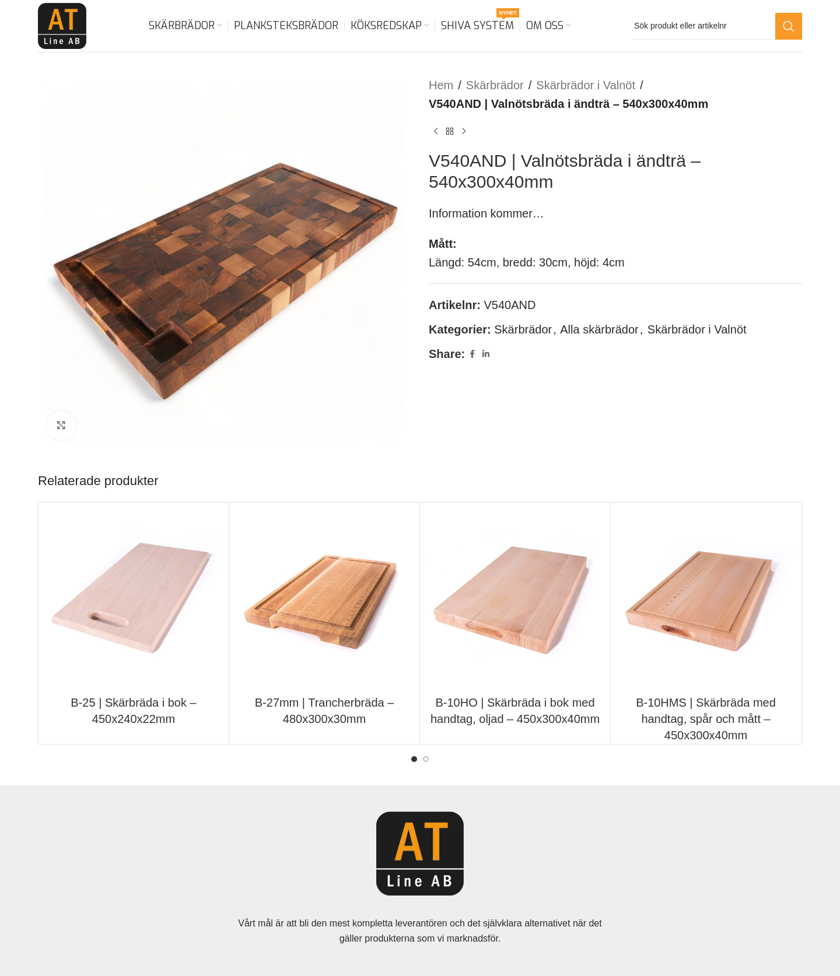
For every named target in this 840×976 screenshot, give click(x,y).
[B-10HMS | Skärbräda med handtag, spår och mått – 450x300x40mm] (706, 597)
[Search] (717, 26)
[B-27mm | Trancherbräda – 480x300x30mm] (324, 597)
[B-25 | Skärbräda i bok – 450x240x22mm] (133, 597)
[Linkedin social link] (486, 354)
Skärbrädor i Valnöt (585, 85)
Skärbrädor (495, 85)
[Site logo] (62, 25)
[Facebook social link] (472, 354)
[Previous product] (436, 132)
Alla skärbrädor (599, 329)
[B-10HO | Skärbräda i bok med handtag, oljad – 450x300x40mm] (515, 597)
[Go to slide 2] (426, 759)
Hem (441, 85)
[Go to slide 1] (414, 759)
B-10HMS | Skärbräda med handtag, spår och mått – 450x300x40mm (706, 719)
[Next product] (464, 132)
